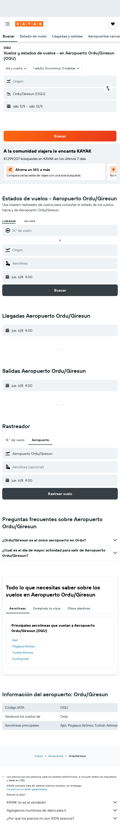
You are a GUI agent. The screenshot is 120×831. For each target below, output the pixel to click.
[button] (8, 24)
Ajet (15, 640)
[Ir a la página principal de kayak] (29, 24)
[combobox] (16, 68)
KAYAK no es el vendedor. (62, 802)
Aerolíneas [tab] (17, 608)
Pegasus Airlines (23, 646)
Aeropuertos (55, 756)
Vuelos (38, 756)
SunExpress (20, 659)
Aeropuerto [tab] (40, 440)
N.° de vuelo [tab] (15, 440)
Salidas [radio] (29, 221)
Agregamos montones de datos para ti (62, 810)
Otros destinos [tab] (79, 608)
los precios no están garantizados (27, 789)
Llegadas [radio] (8, 221)
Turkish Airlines (22, 653)
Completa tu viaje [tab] (46, 608)
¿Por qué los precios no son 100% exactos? (62, 818)
